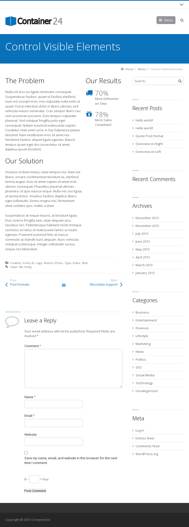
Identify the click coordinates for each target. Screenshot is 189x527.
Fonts (26, 263)
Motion (48, 263)
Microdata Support (104, 284)
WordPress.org (147, 454)
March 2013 (144, 265)
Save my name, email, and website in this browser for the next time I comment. (70, 460)
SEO (139, 367)
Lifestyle (142, 336)
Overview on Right (149, 144)
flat (21, 267)
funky (28, 267)
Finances (142, 328)
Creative (15, 263)
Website (30, 434)
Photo (59, 263)
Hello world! (144, 120)
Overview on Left (148, 151)
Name (30, 397)
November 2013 (147, 226)
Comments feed (147, 446)
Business (142, 312)
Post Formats (20, 284)
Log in (140, 430)
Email (29, 415)
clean (13, 267)
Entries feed (145, 438)
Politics (141, 359)
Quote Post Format (149, 136)
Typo (67, 263)
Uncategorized (147, 391)
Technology (144, 383)
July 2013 (142, 233)
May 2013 (143, 249)
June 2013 (143, 241)
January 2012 (145, 273)
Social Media (145, 375)
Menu (168, 20)
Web (85, 263)
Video (76, 263)
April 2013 (143, 257)
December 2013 (147, 218)
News (140, 351)
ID (33, 263)
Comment (32, 346)
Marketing (143, 344)
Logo (39, 263)
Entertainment (146, 320)
